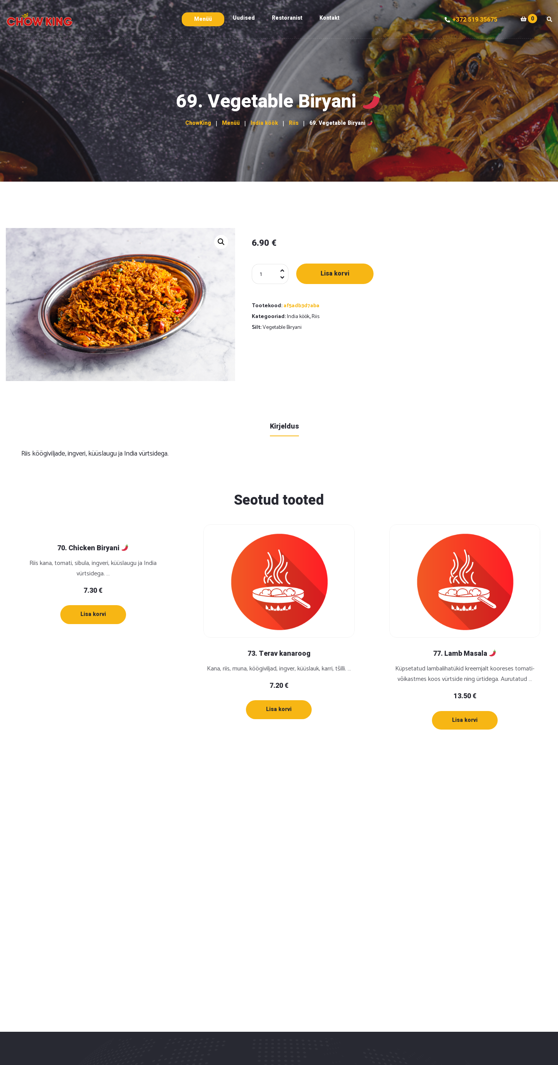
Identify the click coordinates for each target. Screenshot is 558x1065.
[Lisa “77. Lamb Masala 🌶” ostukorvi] (465, 720)
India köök (298, 316)
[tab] (284, 426)
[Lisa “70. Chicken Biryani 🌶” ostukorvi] (93, 614)
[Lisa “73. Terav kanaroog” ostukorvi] (279, 709)
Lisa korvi (335, 273)
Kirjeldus (284, 426)
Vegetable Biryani (282, 327)
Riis (315, 316)
